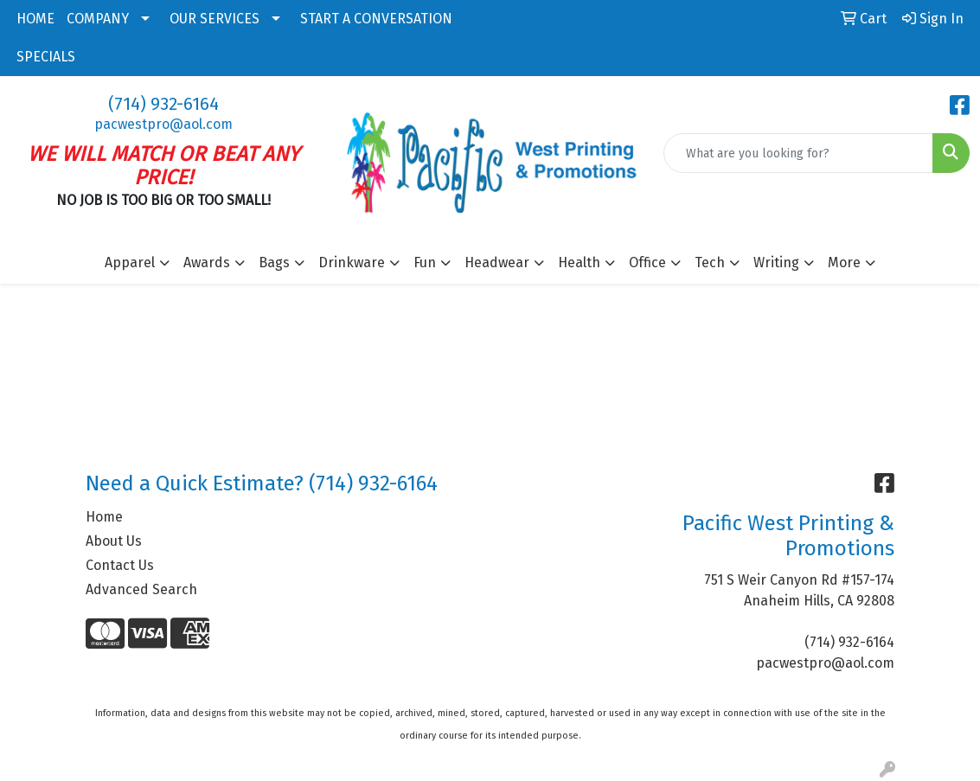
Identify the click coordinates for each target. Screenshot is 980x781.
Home (104, 517)
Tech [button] (710, 262)
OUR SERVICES (214, 18)
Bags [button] (274, 262)
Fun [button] (424, 262)
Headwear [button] (496, 262)
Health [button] (579, 262)
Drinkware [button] (351, 262)
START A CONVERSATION (376, 18)
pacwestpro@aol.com (163, 124)
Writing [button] (776, 262)
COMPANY (98, 18)
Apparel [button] (130, 262)
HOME (35, 18)
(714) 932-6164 (163, 103)
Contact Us (120, 565)
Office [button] (647, 262)
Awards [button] (206, 262)
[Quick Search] (798, 153)
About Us (114, 541)
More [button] (844, 262)
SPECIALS (45, 56)
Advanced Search (141, 589)
